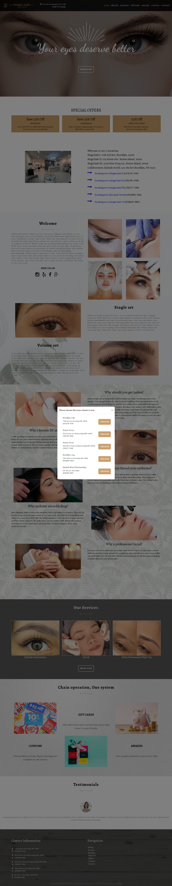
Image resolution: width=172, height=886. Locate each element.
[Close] (112, 410)
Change (105, 422)
